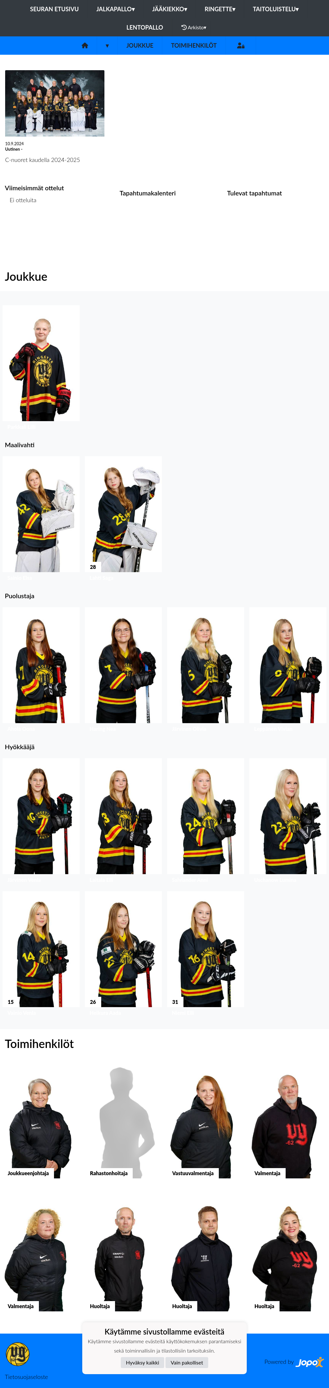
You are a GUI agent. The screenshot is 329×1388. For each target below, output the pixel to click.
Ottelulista (20, 225)
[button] (41, 369)
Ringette (220, 9)
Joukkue (139, 45)
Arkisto (194, 27)
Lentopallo (145, 27)
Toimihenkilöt (194, 45)
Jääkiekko (169, 9)
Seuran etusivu (54, 9)
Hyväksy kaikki (142, 1362)
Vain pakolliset (187, 1362)
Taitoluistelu (275, 9)
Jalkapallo (115, 9)
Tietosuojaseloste (26, 1376)
